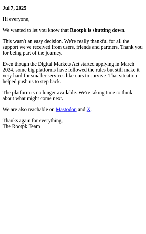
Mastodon (66, 109)
